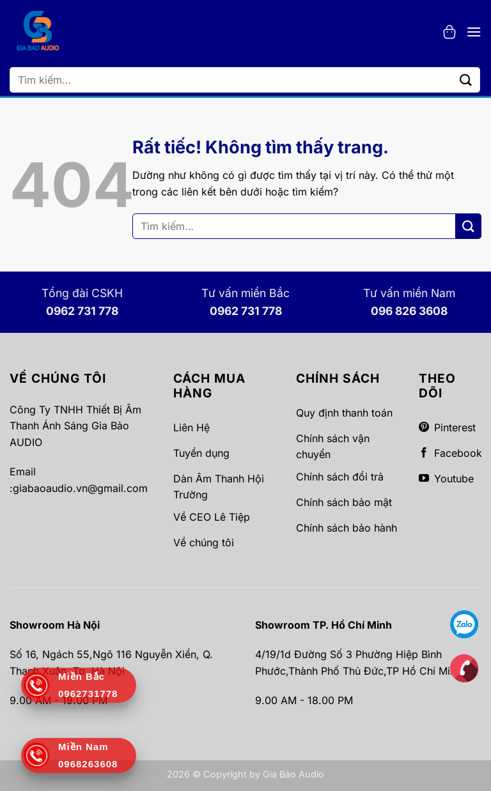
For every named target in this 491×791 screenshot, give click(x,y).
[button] (449, 32)
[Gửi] (466, 79)
